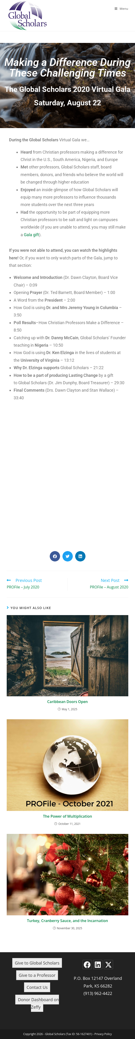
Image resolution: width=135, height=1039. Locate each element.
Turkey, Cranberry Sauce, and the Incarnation (67, 920)
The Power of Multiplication (67, 816)
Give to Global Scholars (37, 963)
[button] (55, 556)
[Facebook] (87, 964)
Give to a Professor (37, 975)
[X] (108, 964)
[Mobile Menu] (121, 8)
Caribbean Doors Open (67, 701)
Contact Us (37, 987)
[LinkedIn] (97, 964)
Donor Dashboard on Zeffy (38, 1003)
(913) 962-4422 (97, 993)
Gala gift (31, 234)
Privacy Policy (103, 1034)
